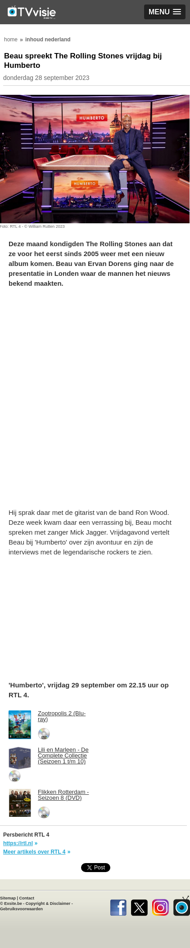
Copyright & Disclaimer (48, 903)
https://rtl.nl (18, 843)
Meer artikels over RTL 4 (34, 852)
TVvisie (181, 905)
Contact (27, 898)
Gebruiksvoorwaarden (21, 909)
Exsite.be (13, 903)
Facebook (118, 905)
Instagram (160, 905)
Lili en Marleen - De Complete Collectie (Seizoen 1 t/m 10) (63, 755)
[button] (164, 11)
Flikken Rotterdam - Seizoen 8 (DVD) (63, 795)
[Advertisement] (95, 402)
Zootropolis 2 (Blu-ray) (62, 716)
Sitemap (8, 898)
